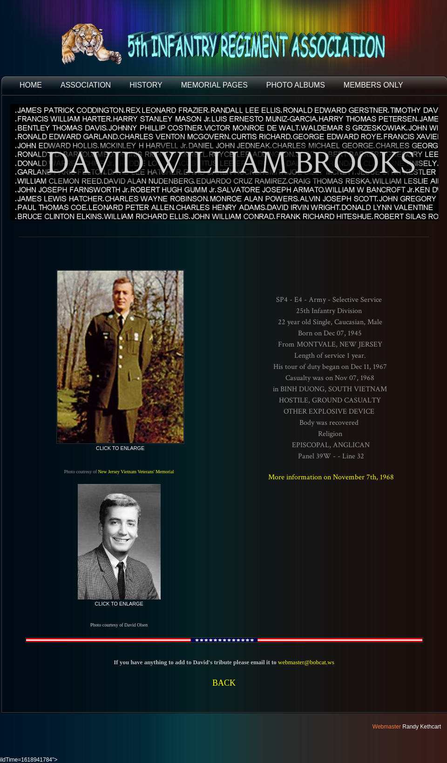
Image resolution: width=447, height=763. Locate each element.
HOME (31, 85)
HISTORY (146, 85)
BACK (224, 683)
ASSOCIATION (86, 85)
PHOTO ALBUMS (295, 85)
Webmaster (386, 726)
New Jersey (109, 471)
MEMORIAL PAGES (214, 85)
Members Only (373, 85)
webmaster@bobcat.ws (306, 662)
